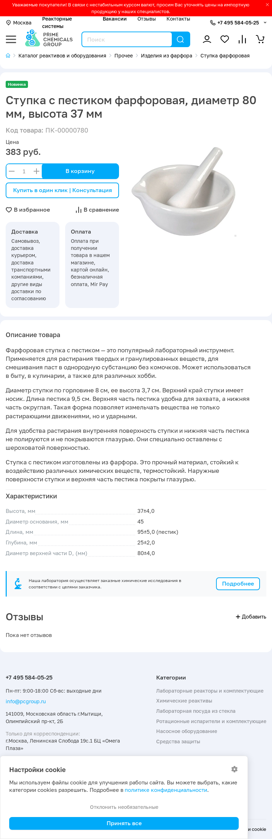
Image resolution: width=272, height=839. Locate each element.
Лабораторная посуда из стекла (196, 711)
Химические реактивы (184, 701)
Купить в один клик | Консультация (62, 190)
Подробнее (238, 583)
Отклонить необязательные (124, 807)
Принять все (124, 823)
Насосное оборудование (186, 731)
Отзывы (146, 19)
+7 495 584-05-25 (238, 22)
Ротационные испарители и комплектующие (211, 721)
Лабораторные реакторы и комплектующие (210, 691)
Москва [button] (19, 22)
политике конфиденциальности (166, 790)
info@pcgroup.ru (26, 701)
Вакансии (115, 19)
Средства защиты (178, 741)
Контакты (178, 19)
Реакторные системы (57, 22)
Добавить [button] (251, 617)
